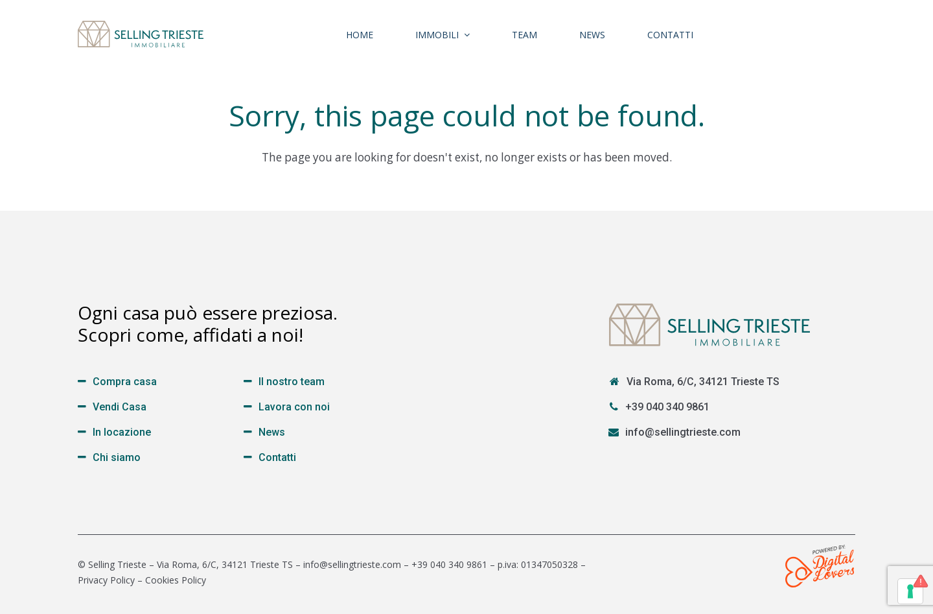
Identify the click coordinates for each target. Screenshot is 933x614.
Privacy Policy (106, 580)
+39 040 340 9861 (667, 407)
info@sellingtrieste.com (683, 432)
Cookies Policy (175, 580)
